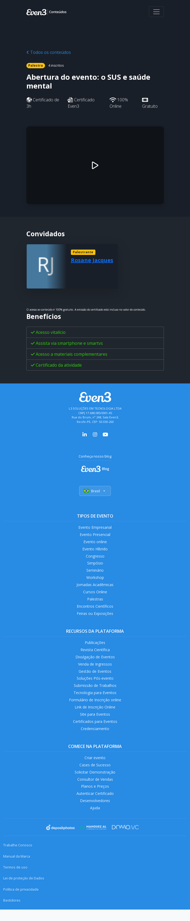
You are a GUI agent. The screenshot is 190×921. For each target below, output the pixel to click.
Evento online (95, 542)
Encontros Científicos (95, 610)
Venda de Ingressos (95, 669)
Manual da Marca (16, 867)
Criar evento (95, 766)
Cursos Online (95, 595)
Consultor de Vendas (95, 789)
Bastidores (12, 911)
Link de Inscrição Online (95, 714)
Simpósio (95, 565)
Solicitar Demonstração (95, 781)
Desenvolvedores (95, 811)
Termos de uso (15, 878)
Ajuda (95, 819)
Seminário (95, 572)
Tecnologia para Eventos (95, 699)
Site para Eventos (95, 722)
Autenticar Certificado (95, 804)
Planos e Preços (95, 796)
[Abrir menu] (156, 11)
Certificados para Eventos (95, 729)
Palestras (95, 602)
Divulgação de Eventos (95, 662)
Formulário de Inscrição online (95, 707)
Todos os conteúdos (48, 52)
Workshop (95, 580)
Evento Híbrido (95, 549)
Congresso (95, 557)
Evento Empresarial (95, 527)
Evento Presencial (95, 535)
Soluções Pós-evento (95, 684)
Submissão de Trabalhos (95, 692)
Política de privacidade (21, 900)
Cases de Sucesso (95, 774)
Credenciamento (95, 737)
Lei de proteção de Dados (23, 889)
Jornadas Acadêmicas (95, 587)
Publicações (95, 647)
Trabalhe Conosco (17, 856)
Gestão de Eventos (95, 677)
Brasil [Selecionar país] (95, 490)
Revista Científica (95, 654)
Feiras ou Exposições (95, 617)
